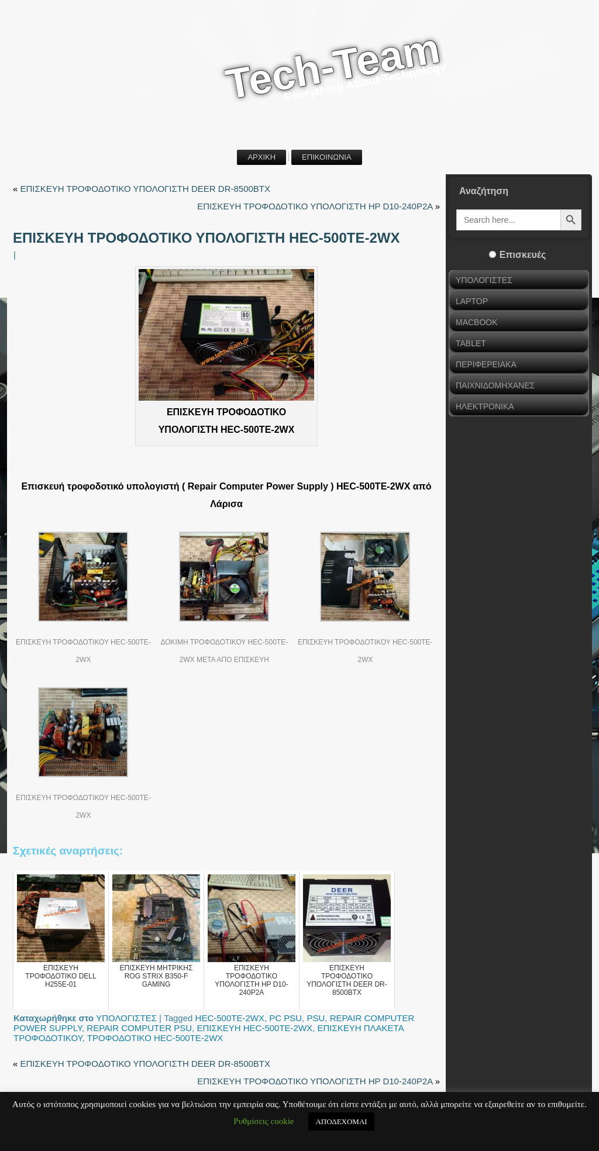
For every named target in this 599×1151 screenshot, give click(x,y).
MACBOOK (477, 322)
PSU (316, 1018)
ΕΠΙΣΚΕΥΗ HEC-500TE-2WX (254, 1028)
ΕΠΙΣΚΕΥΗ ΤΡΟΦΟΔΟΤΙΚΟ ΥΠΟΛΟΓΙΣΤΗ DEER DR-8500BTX (145, 189)
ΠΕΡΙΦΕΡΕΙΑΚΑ (486, 364)
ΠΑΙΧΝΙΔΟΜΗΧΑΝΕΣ (495, 385)
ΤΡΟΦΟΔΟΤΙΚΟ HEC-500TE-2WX (155, 1038)
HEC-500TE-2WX (229, 1018)
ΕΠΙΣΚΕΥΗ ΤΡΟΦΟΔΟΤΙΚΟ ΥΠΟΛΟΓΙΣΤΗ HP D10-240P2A (314, 206)
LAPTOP (472, 301)
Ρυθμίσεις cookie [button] (263, 1121)
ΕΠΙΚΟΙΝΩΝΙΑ (326, 157)
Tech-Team (332, 66)
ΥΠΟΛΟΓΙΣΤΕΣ (126, 1018)
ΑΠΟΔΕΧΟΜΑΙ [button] (341, 1121)
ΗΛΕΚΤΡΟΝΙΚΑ (485, 406)
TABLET (471, 343)
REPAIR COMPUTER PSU (139, 1028)
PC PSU (285, 1018)
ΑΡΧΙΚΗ (261, 157)
